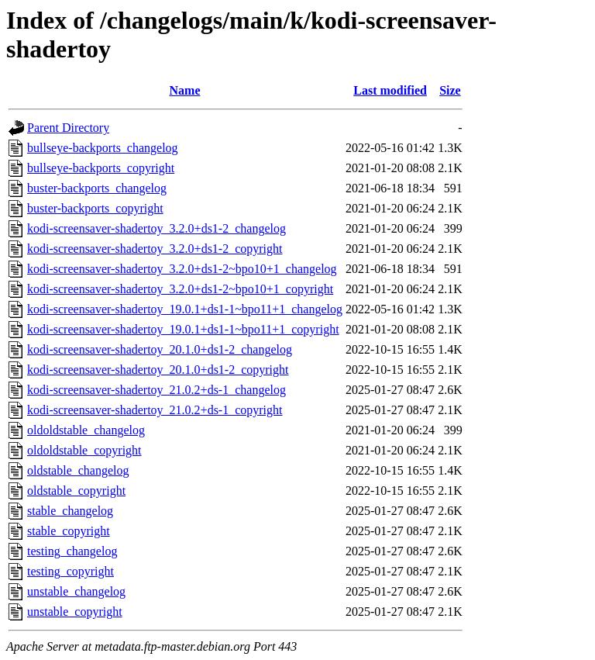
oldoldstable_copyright (84, 450)
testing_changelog (72, 551)
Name (185, 90)
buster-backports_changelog (97, 188)
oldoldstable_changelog (86, 430)
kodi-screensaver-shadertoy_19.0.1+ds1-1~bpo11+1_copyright (183, 329)
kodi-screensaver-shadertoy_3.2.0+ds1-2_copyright (155, 248)
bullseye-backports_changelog (102, 147)
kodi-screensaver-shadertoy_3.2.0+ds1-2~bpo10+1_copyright (180, 288)
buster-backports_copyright (95, 208)
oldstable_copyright (76, 490)
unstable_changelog (76, 591)
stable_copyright (68, 530)
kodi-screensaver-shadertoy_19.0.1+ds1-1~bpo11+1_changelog (184, 309)
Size (450, 90)
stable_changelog (70, 510)
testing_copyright (70, 571)
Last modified (390, 90)
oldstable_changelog (78, 470)
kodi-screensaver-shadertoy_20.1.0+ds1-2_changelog (159, 349)
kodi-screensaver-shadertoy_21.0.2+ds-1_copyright (155, 409)
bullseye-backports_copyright (100, 168)
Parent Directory (68, 127)
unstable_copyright (74, 611)
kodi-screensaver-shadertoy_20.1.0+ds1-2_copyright (158, 369)
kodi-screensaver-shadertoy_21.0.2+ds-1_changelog (156, 389)
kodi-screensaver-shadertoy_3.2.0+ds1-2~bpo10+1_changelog (182, 268)
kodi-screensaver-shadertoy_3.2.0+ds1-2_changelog (156, 228)
